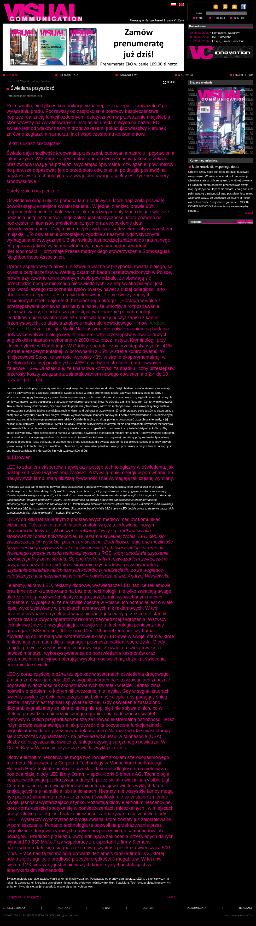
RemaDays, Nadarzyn (226, 32)
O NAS (200, 18)
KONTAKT (240, 18)
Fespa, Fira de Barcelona (228, 41)
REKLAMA (219, 18)
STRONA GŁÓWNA (14, 907)
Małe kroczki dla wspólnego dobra (215, 167)
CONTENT (13, 81)
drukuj (168, 82)
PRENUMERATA (68, 75)
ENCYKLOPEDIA (243, 75)
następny (33, 897)
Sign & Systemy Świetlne (35, 81)
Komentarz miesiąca (203, 160)
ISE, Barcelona (221, 36)
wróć (172, 897)
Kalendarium (198, 26)
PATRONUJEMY (128, 75)
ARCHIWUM (185, 75)
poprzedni (15, 897)
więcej (249, 212)
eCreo (250, 915)
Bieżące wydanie (201, 82)
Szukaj (198, 13)
